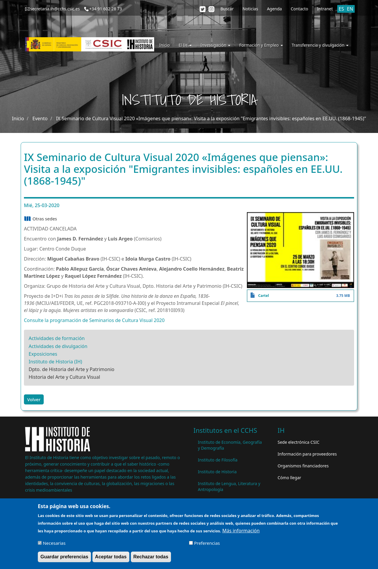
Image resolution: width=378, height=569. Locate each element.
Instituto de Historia (217, 471)
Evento (40, 118)
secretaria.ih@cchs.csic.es (55, 9)
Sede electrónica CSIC (298, 442)
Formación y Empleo (261, 45)
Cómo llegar (289, 477)
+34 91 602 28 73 (105, 9)
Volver (33, 399)
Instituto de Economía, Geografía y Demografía (230, 445)
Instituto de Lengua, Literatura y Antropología (229, 486)
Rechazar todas (150, 559)
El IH (185, 45)
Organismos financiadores (303, 466)
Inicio (164, 45)
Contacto (299, 9)
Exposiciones (43, 354)
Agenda (274, 9)
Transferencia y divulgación (320, 45)
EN (350, 9)
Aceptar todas (111, 559)
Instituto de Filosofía (217, 460)
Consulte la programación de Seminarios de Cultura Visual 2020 (94, 320)
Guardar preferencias (64, 559)
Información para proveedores (307, 454)
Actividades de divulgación (58, 346)
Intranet (325, 9)
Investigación (215, 45)
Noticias (250, 9)
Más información (241, 533)
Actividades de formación (57, 338)
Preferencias (207, 545)
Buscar (227, 9)
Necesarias (54, 545)
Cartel (263, 295)
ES (341, 9)
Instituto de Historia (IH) (55, 361)
